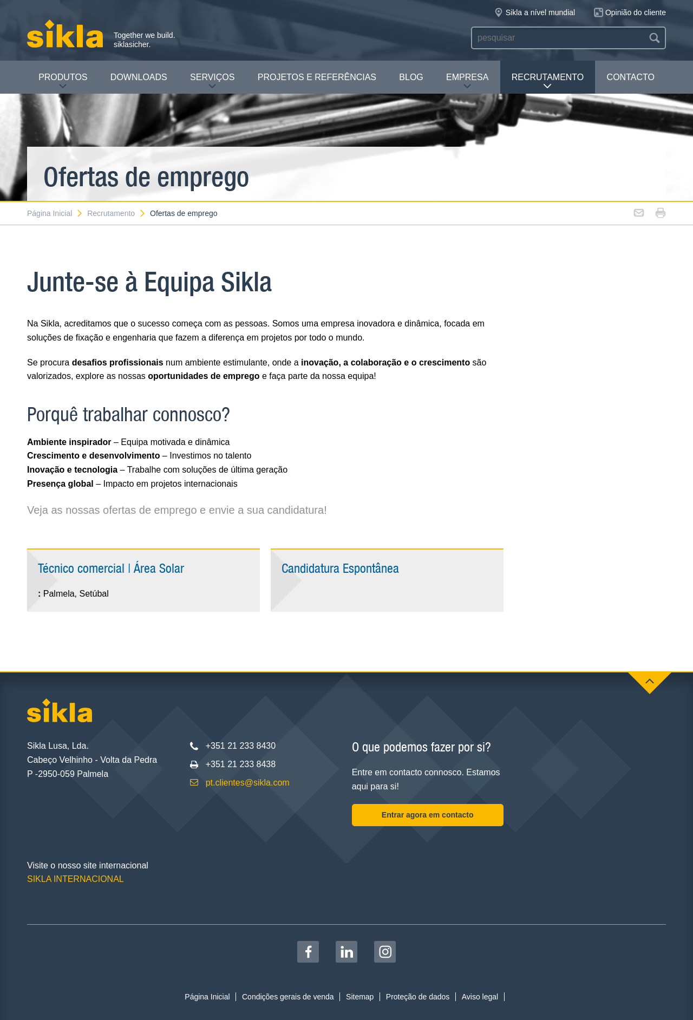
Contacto (631, 77)
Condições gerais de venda (288, 996)
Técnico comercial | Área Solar (111, 568)
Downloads (138, 77)
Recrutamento (548, 81)
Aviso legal (480, 996)
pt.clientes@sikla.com (248, 782)
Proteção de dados (418, 996)
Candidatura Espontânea (340, 568)
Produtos (62, 81)
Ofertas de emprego (184, 213)
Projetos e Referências (317, 77)
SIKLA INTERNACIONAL (75, 879)
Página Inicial (55, 213)
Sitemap (360, 996)
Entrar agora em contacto (428, 814)
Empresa (467, 81)
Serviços (212, 81)
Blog (411, 77)
